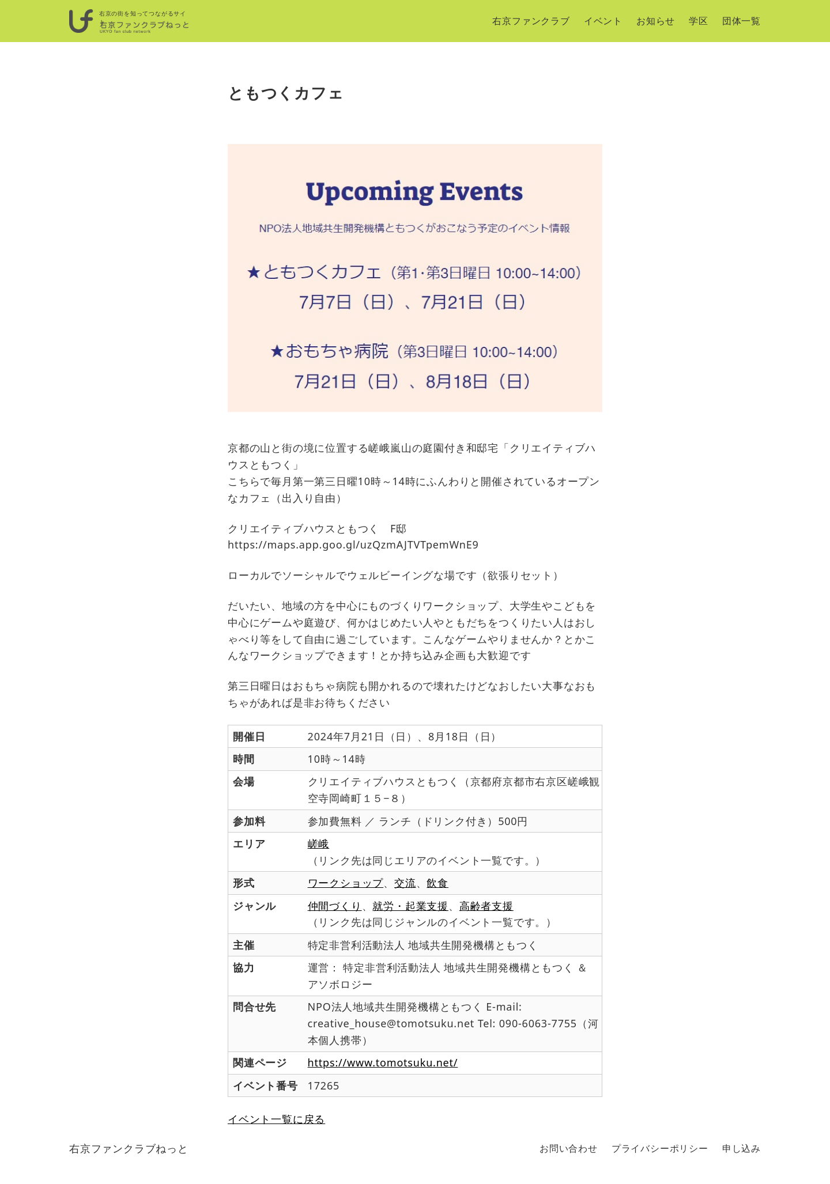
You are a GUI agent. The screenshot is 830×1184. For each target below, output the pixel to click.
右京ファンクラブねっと (128, 1148)
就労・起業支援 (410, 906)
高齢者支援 (486, 906)
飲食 (437, 883)
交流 (405, 883)
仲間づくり (335, 906)
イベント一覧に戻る (276, 1119)
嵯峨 (319, 843)
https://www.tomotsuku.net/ (383, 1062)
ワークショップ (346, 883)
